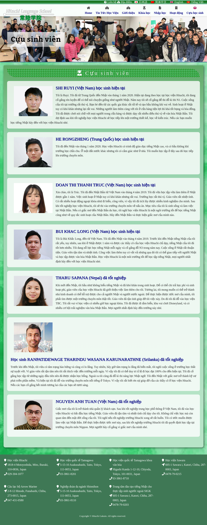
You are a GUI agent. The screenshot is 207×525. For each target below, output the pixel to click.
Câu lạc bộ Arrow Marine (22, 486)
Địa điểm (126, 2)
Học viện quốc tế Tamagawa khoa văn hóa (132, 462)
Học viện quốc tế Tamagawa (76, 460)
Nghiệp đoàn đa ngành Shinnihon (79, 486)
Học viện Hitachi (17, 460)
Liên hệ (111, 2)
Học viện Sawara (175, 460)
